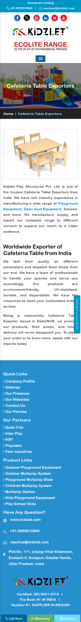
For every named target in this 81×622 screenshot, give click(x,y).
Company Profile (19, 381)
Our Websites (16, 399)
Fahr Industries (17, 451)
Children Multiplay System (27, 485)
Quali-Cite (13, 427)
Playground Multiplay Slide (28, 479)
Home (8, 114)
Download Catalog (40, 3)
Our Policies (15, 411)
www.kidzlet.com (25, 519)
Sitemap (11, 387)
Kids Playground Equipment (29, 498)
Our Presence (16, 393)
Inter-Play (12, 433)
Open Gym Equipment (42, 209)
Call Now (14, 618)
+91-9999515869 (20, 8)
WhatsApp (40, 618)
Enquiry (67, 618)
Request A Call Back (77, 314)
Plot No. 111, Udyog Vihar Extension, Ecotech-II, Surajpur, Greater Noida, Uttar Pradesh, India (41, 557)
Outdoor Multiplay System (27, 473)
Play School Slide (19, 504)
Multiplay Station (19, 492)
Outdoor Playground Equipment (32, 467)
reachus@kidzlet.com (58, 8)
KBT (8, 439)
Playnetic (12, 445)
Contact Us (14, 405)
